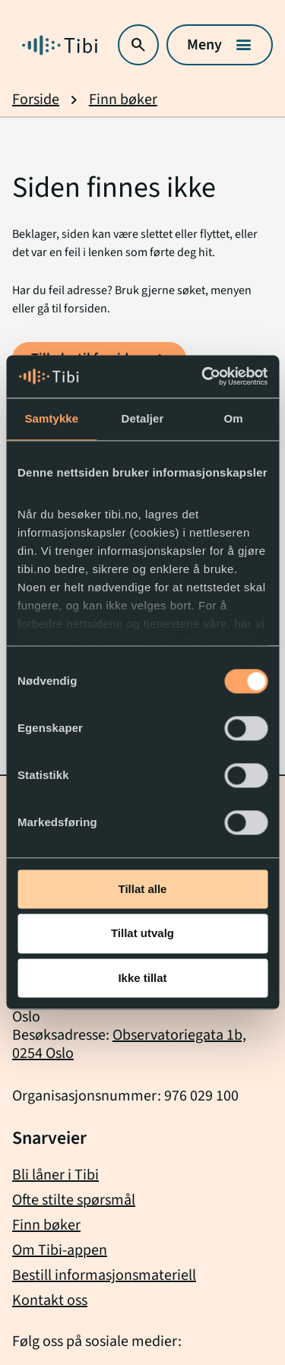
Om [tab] (233, 418)
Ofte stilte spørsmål (73, 1200)
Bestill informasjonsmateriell (104, 1275)
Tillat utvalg (142, 933)
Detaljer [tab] (143, 418)
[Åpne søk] (138, 44)
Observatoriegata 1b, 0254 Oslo (129, 1044)
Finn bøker (123, 100)
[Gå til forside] (59, 45)
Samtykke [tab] (51, 418)
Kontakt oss (49, 1300)
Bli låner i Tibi (55, 1175)
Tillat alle (143, 888)
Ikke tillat (142, 977)
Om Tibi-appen (59, 1250)
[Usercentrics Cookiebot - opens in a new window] (203, 376)
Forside (35, 100)
